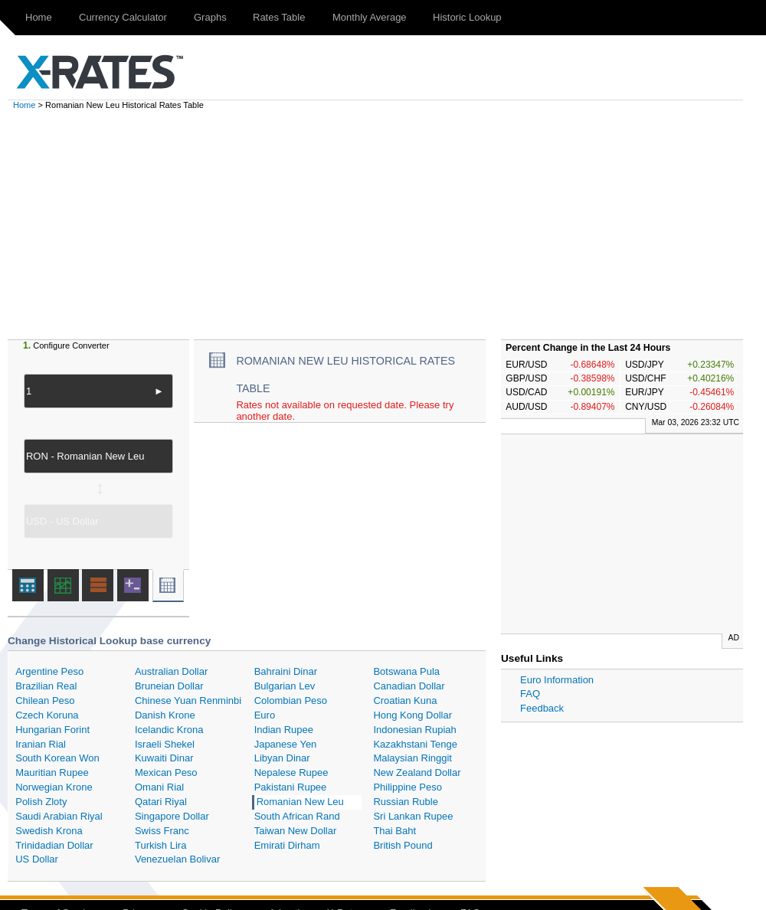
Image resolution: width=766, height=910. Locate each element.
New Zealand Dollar (416, 772)
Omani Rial (159, 787)
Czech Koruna (46, 715)
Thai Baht (394, 830)
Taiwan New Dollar (295, 830)
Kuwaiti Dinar (164, 758)
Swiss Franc (162, 830)
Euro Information (557, 680)
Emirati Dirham (287, 845)
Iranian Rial (40, 744)
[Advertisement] (390, 224)
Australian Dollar (171, 671)
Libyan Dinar (282, 758)
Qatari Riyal (161, 801)
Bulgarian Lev (285, 686)
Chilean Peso (44, 700)
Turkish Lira (160, 845)
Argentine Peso (49, 671)
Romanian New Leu (300, 801)
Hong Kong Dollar (412, 715)
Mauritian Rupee (51, 772)
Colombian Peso (290, 700)
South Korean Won (57, 758)
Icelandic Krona (169, 729)
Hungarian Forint (52, 729)
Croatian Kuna (405, 700)
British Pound (402, 845)
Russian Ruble (405, 801)
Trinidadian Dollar (54, 845)
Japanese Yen (285, 744)
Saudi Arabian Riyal (58, 816)
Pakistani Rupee (290, 787)
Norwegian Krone (53, 787)
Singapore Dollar (172, 816)
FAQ (530, 693)
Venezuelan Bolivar (177, 859)
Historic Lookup (467, 17)
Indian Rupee (283, 729)
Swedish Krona (48, 830)
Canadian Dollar (408, 686)
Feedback (542, 708)
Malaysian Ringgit (412, 758)
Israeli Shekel (165, 744)
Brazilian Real (46, 686)
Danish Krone (165, 715)
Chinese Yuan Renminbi (188, 700)
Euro (264, 715)
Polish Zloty (41, 801)
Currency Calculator (123, 17)
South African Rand (297, 816)
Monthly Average (369, 17)
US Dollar (36, 859)
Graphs (210, 17)
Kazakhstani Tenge (415, 744)
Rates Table (279, 17)
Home (38, 17)
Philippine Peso (407, 787)
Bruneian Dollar (169, 686)
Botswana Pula (406, 671)
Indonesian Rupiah (414, 729)
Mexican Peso (166, 772)
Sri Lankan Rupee (413, 816)
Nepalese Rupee (291, 772)
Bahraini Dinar (285, 671)
